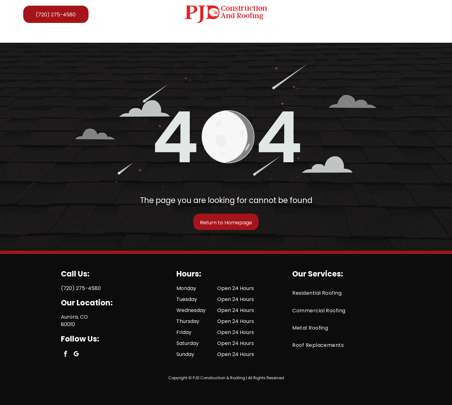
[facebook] (413, 14)
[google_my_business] (424, 14)
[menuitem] (93, 35)
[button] (166, 35)
